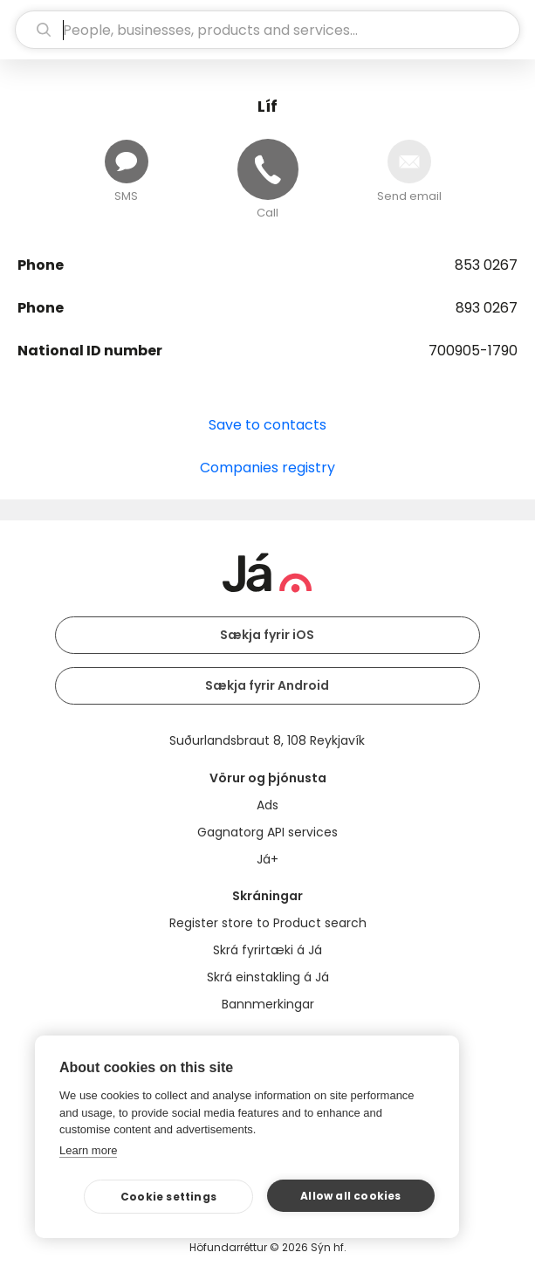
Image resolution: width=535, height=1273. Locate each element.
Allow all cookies (350, 1195)
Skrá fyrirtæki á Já (267, 950)
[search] (267, 29)
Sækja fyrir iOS (267, 634)
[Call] (267, 169)
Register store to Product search (268, 923)
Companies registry (267, 468)
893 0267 (487, 308)
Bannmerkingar (268, 1004)
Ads (267, 805)
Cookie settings (168, 1196)
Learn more (88, 1150)
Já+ (267, 859)
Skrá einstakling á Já (268, 977)
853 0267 (486, 265)
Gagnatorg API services (267, 832)
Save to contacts (267, 425)
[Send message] (126, 161)
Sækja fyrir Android (267, 685)
